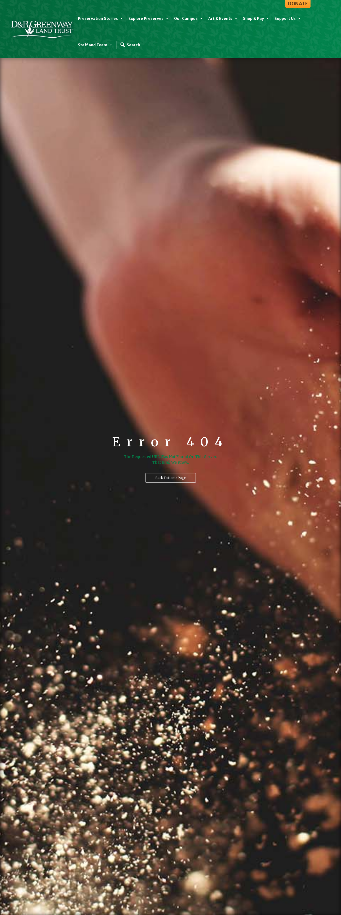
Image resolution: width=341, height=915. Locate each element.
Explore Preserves (149, 18)
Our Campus (188, 18)
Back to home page (171, 478)
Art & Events (223, 18)
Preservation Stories (100, 18)
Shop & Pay (256, 18)
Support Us (287, 18)
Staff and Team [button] (95, 45)
